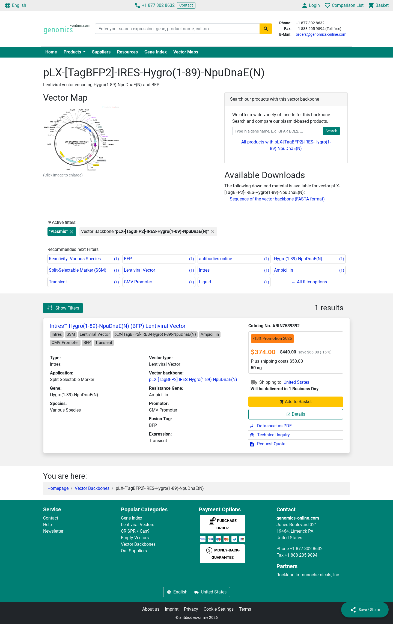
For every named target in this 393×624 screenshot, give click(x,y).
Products (73, 52)
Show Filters (63, 308)
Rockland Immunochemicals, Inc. (308, 574)
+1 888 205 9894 (301, 555)
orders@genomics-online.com (321, 34)
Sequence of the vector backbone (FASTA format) (277, 199)
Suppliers (101, 52)
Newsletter (53, 531)
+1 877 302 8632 (154, 5)
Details (295, 414)
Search (331, 131)
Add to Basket (295, 401)
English (15, 5)
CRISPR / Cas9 (135, 531)
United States (296, 382)
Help (47, 524)
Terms (245, 609)
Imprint (171, 609)
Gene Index (155, 52)
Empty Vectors (135, 537)
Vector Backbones (92, 488)
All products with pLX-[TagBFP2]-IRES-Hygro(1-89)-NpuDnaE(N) (286, 145)
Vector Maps (185, 52)
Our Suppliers (134, 550)
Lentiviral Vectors (137, 524)
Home (51, 52)
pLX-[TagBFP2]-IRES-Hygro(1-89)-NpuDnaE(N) (193, 379)
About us (150, 609)
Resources (127, 52)
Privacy (191, 609)
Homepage (58, 488)
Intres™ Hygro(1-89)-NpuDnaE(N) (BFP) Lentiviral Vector (118, 326)
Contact (186, 5)
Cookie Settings (219, 609)
